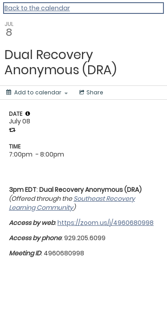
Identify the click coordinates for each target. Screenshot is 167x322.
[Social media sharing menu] (90, 92)
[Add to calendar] (37, 92)
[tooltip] (27, 113)
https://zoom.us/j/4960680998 (105, 222)
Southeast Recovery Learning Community (72, 203)
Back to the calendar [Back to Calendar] (37, 8)
